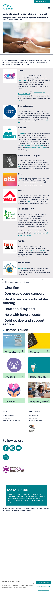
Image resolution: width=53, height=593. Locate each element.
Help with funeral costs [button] (21, 315)
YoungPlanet (22, 268)
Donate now (33, 497)
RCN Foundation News (35, 500)
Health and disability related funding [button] (26, 301)
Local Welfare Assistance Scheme (32, 146)
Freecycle (21, 133)
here (19, 100)
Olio (19, 179)
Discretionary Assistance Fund (35, 148)
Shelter (29, 202)
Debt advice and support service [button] (23, 322)
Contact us (6, 497)
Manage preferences (43, 590)
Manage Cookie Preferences (11, 500)
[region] (26, 586)
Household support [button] (19, 309)
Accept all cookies (44, 582)
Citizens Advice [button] (15, 330)
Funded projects (34, 495)
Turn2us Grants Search (39, 251)
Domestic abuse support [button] (23, 293)
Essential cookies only (44, 586)
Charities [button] (11, 288)
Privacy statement (8, 495)
